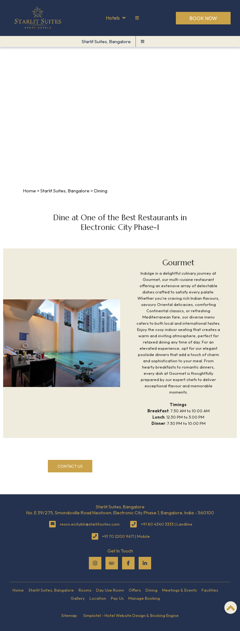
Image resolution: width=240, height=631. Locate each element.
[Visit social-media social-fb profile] (128, 563)
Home (29, 191)
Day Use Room (110, 590)
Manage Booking (144, 598)
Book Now (203, 18)
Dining (151, 590)
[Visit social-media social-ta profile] (111, 563)
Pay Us (117, 598)
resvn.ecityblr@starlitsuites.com (90, 524)
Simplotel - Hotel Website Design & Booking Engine (131, 615)
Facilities (210, 590)
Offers (135, 590)
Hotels (115, 18)
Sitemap (69, 615)
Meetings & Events (179, 590)
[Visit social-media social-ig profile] (95, 563)
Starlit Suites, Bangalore (106, 41)
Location (97, 598)
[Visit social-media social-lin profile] (145, 563)
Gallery (78, 598)
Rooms (85, 590)
